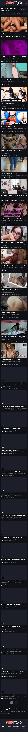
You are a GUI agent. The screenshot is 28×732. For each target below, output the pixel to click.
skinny (8, 451)
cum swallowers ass (5, 59)
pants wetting (8, 175)
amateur (3, 290)
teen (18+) (3, 451)
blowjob (17, 696)
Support (24, 726)
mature (2, 539)
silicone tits (3, 473)
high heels (3, 197)
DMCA (9, 726)
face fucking (10, 473)
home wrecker (4, 220)
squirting (15, 34)
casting (20, 673)
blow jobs (15, 267)
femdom (16, 220)
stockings (15, 197)
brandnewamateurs (5, 673)
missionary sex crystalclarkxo (7, 292)
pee (13, 175)
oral (20, 517)
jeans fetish (23, 128)
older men (3, 106)
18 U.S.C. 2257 (16, 726)
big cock (14, 560)
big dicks (13, 314)
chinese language (15, 337)
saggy (7, 539)
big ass (17, 451)
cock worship (4, 245)
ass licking (18, 81)
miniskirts (21, 197)
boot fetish (17, 128)
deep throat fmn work (5, 386)
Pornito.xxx (12, 729)
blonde (13, 13)
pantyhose (9, 197)
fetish (8, 13)
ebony (21, 696)
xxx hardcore (11, 128)
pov (7, 290)
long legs (19, 495)
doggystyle (24, 175)
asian (2, 408)
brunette (3, 151)
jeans (2, 175)
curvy (15, 495)
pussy (2, 13)
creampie (18, 151)
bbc (2, 560)
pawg (18, 314)
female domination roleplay (7, 222)
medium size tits (5, 582)
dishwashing (4, 128)
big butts (8, 151)
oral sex (10, 361)
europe (19, 560)
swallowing (3, 674)
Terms (3, 726)
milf (7, 34)
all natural (3, 629)
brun (25, 696)
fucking (23, 81)
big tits (19, 13)
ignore (9, 337)
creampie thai (24, 408)
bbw (10, 34)
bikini (22, 337)
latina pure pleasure (5, 153)
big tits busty (20, 34)
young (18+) (22, 451)
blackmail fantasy (23, 220)
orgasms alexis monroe (6, 269)
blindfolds (13, 408)
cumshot (25, 13)
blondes (3, 267)
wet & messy (18, 175)
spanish (9, 560)
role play (3, 34)
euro (5, 560)
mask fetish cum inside (6, 339)
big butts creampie (5, 83)
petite (18, 408)
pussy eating (4, 81)
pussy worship (11, 81)
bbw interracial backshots (6, 316)
